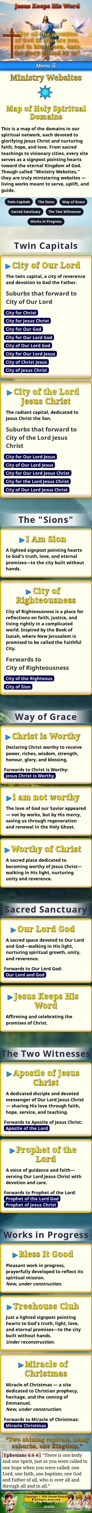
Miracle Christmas (26, 1425)
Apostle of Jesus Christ (46, 1077)
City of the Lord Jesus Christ (46, 396)
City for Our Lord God (29, 337)
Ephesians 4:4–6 (21, 1455)
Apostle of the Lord (27, 1128)
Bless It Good (46, 1253)
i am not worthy (46, 797)
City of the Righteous (29, 678)
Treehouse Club (46, 1306)
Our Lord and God (25, 975)
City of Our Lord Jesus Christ (37, 490)
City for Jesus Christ (27, 321)
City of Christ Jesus (26, 362)
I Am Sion (46, 538)
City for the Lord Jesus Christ (37, 481)
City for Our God (23, 329)
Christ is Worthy (46, 735)
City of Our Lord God (28, 345)
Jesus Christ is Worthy (30, 776)
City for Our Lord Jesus (30, 354)
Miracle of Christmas (45, 1368)
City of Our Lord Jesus (29, 465)
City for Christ (21, 313)
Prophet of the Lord (46, 1154)
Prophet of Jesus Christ (31, 1205)
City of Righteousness (46, 595)
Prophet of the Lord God (32, 1199)
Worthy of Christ (46, 848)
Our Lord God (46, 928)
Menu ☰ (46, 65)
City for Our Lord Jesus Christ (38, 473)
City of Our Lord (46, 265)
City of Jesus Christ (26, 370)
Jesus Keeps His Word (46, 1000)
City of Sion (18, 687)
